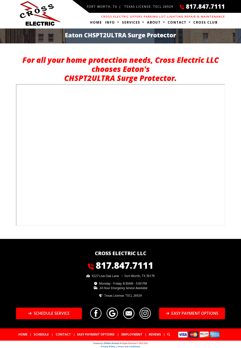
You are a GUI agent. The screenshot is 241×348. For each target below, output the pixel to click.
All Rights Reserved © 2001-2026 (134, 343)
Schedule (41, 334)
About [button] (154, 22)
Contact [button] (178, 22)
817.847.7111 (205, 6)
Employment (132, 334)
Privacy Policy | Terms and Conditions (120, 346)
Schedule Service (48, 313)
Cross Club (205, 22)
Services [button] (131, 22)
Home (96, 22)
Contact (63, 334)
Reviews (155, 334)
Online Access (111, 343)
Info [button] (110, 22)
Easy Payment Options (192, 313)
